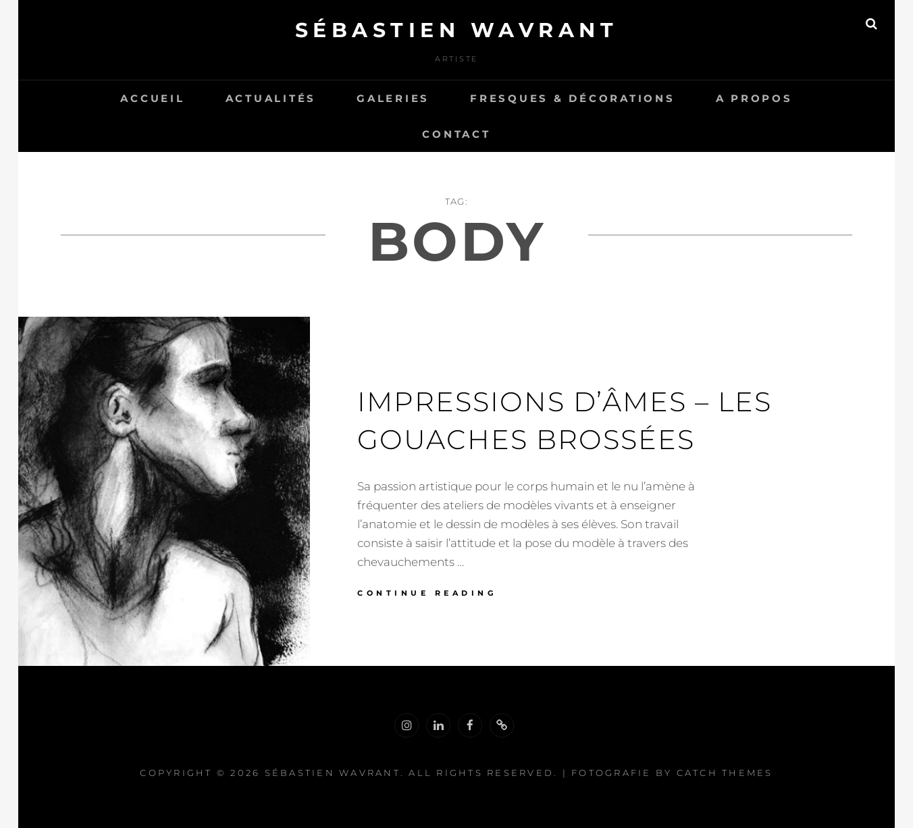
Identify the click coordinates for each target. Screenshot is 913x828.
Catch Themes (725, 772)
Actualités (271, 98)
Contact (456, 134)
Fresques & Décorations (572, 98)
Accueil (152, 98)
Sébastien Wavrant (457, 30)
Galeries (393, 98)
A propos (754, 98)
